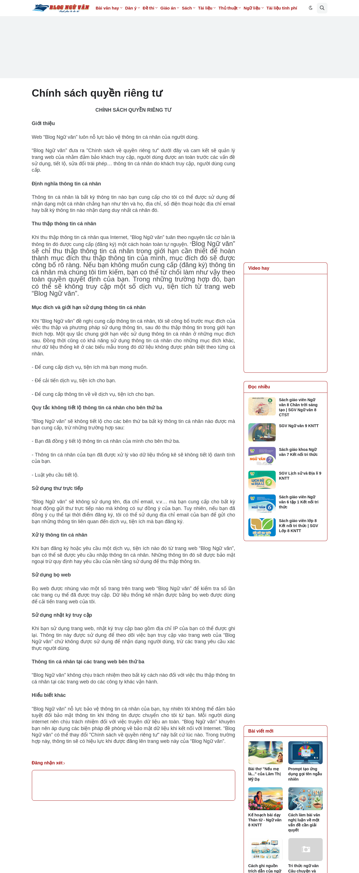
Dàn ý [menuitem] (131, 8)
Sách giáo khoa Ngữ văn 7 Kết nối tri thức (298, 452)
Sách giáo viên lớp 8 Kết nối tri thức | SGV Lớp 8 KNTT (298, 525)
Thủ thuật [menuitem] (227, 8)
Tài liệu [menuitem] (205, 8)
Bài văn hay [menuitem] (107, 8)
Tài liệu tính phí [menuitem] (282, 8)
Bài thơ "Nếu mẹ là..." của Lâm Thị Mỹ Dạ (264, 774)
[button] (311, 8)
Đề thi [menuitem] (148, 8)
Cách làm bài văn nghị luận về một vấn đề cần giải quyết (304, 823)
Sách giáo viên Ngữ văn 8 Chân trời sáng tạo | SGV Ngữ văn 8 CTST (298, 407)
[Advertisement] (179, 39)
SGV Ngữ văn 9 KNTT (299, 426)
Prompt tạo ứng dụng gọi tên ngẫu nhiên (305, 774)
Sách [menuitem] (187, 8)
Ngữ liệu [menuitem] (252, 8)
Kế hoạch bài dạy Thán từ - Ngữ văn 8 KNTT (265, 820)
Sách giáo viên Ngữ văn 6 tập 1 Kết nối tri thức (298, 502)
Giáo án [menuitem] (168, 8)
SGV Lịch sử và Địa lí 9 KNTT (300, 475)
